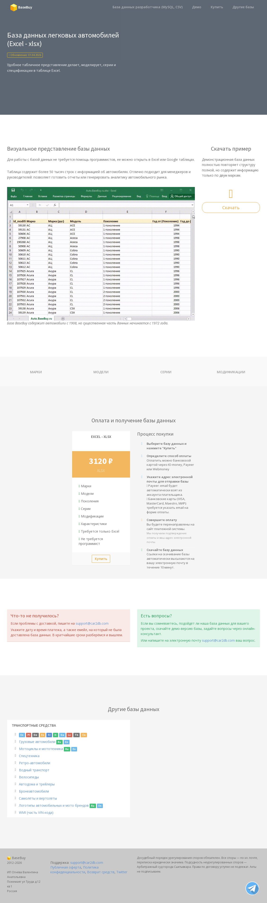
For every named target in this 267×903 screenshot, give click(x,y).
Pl (28, 735)
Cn (84, 735)
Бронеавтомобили (34, 791)
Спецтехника (29, 756)
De (35, 735)
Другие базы (243, 7)
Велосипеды (29, 777)
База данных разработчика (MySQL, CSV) (148, 7)
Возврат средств (100, 872)
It (55, 735)
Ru (59, 742)
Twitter (121, 872)
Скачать (231, 207)
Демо (196, 7)
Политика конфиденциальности (74, 869)
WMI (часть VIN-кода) (36, 812)
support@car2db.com (92, 623)
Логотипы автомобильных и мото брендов (54, 805)
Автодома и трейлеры (37, 784)
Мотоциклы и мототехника (41, 748)
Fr (49, 735)
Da (62, 735)
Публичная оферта (65, 867)
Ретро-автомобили (34, 763)
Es (42, 735)
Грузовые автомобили (37, 741)
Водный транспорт (34, 770)
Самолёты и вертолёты (38, 798)
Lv (69, 735)
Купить (217, 7)
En (21, 735)
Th (76, 735)
